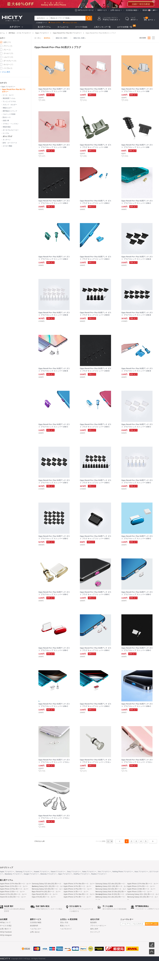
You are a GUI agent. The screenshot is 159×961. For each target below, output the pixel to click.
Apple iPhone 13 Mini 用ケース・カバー (141, 889)
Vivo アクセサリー (104, 872)
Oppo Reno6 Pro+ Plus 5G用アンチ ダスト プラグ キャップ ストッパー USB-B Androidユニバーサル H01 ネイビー (137, 370)
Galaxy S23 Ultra (70, 23)
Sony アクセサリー (74, 872)
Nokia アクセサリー (89, 872)
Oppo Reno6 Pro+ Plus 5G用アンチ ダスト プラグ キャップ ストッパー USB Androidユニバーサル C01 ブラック (137, 147)
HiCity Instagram (6, 935)
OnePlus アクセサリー (82, 874)
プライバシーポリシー (98, 926)
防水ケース (7, 117)
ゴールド (6, 53)
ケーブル (6, 133)
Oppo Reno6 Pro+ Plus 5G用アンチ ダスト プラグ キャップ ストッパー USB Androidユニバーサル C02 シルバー (137, 91)
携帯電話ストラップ (10, 111)
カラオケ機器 (7, 146)
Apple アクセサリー (7, 872)
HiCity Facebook (6, 932)
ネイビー (6, 64)
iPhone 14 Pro (55, 23)
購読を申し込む (152, 924)
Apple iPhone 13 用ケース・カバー (139, 892)
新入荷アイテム (44, 27)
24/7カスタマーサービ (86, 10)
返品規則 (93, 922)
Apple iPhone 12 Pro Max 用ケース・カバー (79, 894)
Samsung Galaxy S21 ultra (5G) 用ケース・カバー (110, 898)
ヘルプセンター (35, 929)
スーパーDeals (81, 27)
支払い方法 (64, 922)
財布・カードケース (10, 143)
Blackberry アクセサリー (13, 874)
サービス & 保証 (6, 926)
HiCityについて (5, 922)
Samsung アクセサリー (24, 872)
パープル (6, 68)
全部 (5, 42)
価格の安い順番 (62, 38)
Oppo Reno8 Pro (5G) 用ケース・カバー (46, 892)
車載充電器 (7, 127)
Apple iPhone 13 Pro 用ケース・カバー (141, 886)
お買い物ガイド (5, 929)
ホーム (2, 33)
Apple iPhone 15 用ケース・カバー (12, 892)
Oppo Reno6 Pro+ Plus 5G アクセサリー (67, 33)
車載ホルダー (7, 108)
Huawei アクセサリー (41, 872)
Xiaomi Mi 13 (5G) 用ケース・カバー (13, 897)
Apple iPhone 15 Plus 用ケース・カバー (14, 889)
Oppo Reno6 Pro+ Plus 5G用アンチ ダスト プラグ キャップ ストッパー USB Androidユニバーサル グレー (95, 147)
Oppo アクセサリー (42, 33)
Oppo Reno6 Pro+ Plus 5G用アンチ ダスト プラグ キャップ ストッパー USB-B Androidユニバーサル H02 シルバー (54, 370)
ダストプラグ (7, 136)
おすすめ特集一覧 (124, 27)
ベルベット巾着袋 (9, 114)
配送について (65, 926)
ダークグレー (8, 61)
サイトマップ (95, 932)
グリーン (6, 46)
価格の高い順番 (79, 38)
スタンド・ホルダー (10, 105)
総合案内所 (34, 926)
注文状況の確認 (35, 922)
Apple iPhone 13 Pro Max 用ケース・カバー (142, 884)
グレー (5, 50)
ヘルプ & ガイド (66, 929)
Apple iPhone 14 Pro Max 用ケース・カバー (79, 884)
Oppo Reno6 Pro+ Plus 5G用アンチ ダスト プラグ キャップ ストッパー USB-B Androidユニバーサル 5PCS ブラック (95, 315)
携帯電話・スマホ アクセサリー (20, 33)
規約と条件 (94, 929)
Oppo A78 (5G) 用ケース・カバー (44, 897)
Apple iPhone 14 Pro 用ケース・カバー (77, 886)
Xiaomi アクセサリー (58, 872)
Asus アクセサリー (141, 872)
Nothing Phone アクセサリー (122, 872)
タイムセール (63, 27)
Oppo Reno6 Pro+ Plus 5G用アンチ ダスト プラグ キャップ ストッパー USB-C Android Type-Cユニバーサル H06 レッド (54, 650)
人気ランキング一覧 (102, 27)
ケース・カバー (8, 95)
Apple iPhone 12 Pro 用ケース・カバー (77, 897)
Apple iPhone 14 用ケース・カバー (76, 892)
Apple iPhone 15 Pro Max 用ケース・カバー (15, 884)
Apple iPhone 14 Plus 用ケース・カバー (78, 889)
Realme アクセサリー (99, 874)
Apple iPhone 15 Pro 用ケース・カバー (14, 886)
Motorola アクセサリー (48, 874)
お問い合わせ (35, 932)
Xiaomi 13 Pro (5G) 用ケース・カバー (13, 894)
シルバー (6, 57)
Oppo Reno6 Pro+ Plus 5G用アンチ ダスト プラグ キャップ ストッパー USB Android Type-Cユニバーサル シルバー (54, 91)
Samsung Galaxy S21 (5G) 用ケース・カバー (142, 898)
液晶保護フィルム (9, 98)
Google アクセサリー (31, 874)
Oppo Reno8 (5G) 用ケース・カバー (45, 894)
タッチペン (7, 140)
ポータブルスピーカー (11, 130)
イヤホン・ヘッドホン (11, 124)
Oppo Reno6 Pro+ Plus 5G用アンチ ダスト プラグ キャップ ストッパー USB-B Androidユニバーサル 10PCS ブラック (137, 315)
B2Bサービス (102, 10)
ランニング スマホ (9, 101)
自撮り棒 (6, 120)
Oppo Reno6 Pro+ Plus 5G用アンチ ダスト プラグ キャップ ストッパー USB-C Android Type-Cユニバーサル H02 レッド (95, 706)
